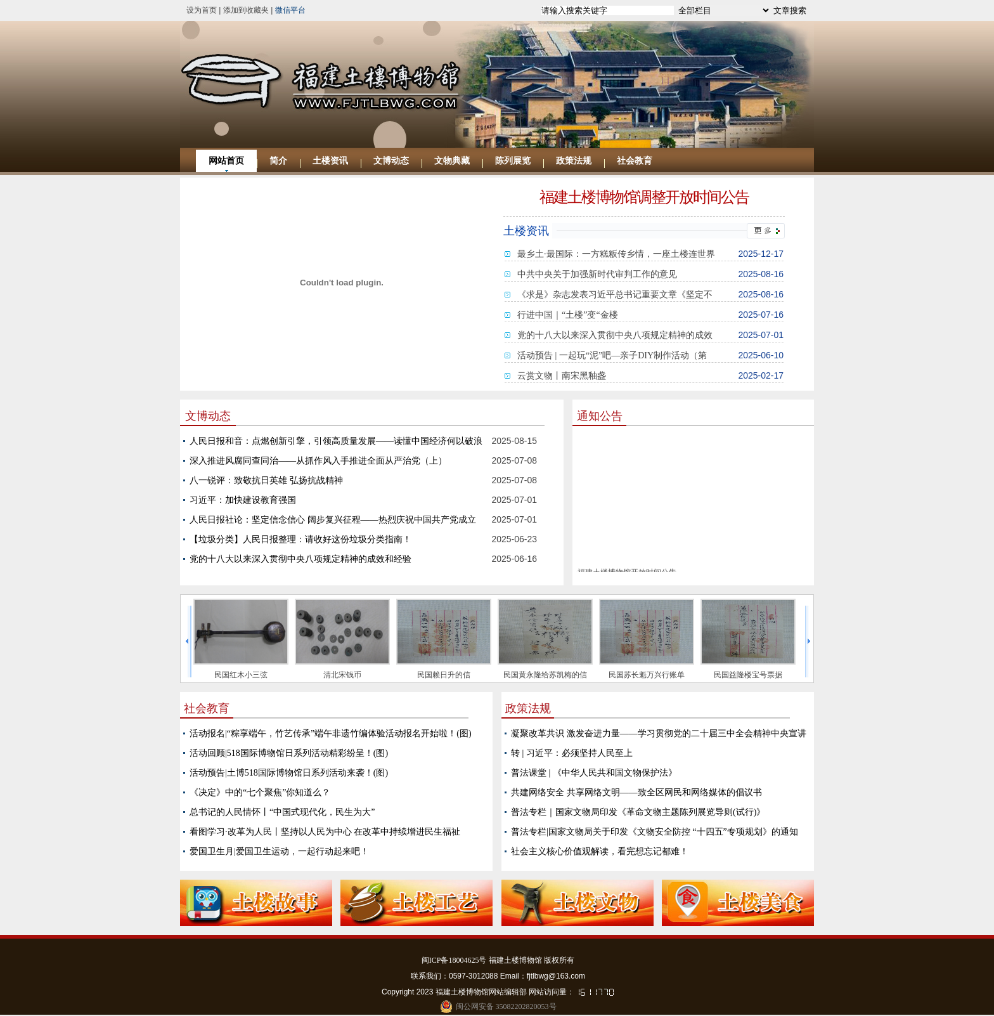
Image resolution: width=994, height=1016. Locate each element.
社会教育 (634, 161)
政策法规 (573, 161)
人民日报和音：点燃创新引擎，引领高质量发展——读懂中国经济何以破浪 (336, 441)
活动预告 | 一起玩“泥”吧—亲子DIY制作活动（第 (612, 355)
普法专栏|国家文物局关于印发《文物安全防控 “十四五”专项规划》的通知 (654, 832)
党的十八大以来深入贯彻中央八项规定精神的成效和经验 (300, 559)
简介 (278, 161)
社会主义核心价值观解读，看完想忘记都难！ (599, 851)
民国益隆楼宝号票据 (748, 674)
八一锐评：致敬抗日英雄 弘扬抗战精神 (266, 480)
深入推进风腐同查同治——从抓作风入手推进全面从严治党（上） (318, 461)
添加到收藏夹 (246, 10)
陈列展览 (513, 161)
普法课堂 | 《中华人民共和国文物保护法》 (594, 773)
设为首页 (201, 10)
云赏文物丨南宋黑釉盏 (561, 376)
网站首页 (226, 161)
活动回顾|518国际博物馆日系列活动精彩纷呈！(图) (289, 753)
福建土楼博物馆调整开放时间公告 (644, 197)
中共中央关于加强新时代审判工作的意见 (597, 274)
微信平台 (290, 10)
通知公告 (600, 416)
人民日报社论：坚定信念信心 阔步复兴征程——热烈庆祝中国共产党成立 (333, 519)
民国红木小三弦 (241, 674)
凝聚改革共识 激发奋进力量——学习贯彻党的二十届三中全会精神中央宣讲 (658, 733)
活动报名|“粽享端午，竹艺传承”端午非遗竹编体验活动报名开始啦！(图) (331, 733)
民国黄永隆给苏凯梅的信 (545, 674)
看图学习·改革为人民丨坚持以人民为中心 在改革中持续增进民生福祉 (325, 832)
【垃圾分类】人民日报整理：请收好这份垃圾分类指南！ (300, 539)
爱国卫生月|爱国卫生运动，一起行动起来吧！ (279, 851)
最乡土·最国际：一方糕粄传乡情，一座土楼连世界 (616, 254)
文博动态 (391, 161)
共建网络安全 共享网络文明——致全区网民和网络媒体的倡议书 (636, 792)
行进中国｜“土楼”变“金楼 (567, 315)
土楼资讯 (330, 161)
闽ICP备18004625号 (454, 960)
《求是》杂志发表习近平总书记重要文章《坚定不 (615, 294)
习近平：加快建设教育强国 (243, 500)
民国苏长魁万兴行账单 (647, 674)
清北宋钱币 (342, 674)
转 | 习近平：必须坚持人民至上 (572, 753)
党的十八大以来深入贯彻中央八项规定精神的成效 (615, 335)
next (809, 642)
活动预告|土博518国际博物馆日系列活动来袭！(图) (289, 773)
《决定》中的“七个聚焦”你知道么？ (260, 792)
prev (187, 642)
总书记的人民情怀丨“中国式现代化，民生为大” (282, 812)
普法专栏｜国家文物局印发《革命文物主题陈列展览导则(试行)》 (638, 812)
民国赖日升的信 (443, 674)
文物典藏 (452, 161)
